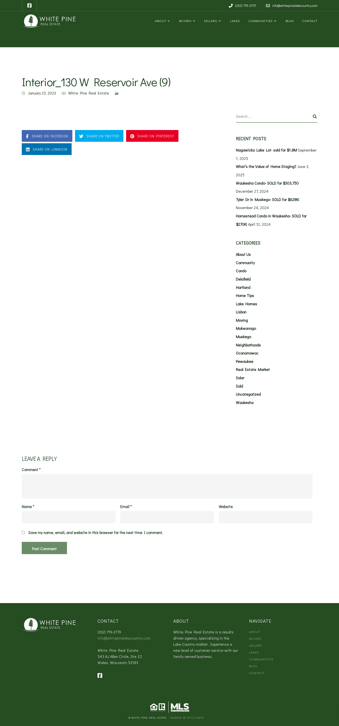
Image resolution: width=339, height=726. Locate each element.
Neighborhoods (248, 344)
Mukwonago (246, 328)
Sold (239, 386)
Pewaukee (244, 361)
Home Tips (245, 295)
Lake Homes (246, 303)
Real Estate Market (253, 369)
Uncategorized (248, 394)
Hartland (243, 287)
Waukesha (244, 402)
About (160, 21)
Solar (240, 377)
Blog (289, 21)
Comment (31, 470)
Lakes (234, 21)
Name (28, 507)
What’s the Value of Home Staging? (266, 166)
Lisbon (241, 311)
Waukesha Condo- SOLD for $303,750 (267, 183)
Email (126, 507)
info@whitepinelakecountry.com (124, 638)
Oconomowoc (247, 353)
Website (226, 507)
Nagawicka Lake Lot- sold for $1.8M (266, 150)
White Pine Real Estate (88, 92)
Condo (241, 270)
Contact (309, 21)
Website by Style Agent (187, 717)
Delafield (243, 279)
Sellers (210, 21)
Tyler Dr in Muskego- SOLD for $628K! (267, 199)
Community (245, 262)
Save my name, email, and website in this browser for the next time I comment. (95, 533)
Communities (260, 21)
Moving (242, 320)
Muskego (243, 336)
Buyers (184, 21)
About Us (243, 254)
